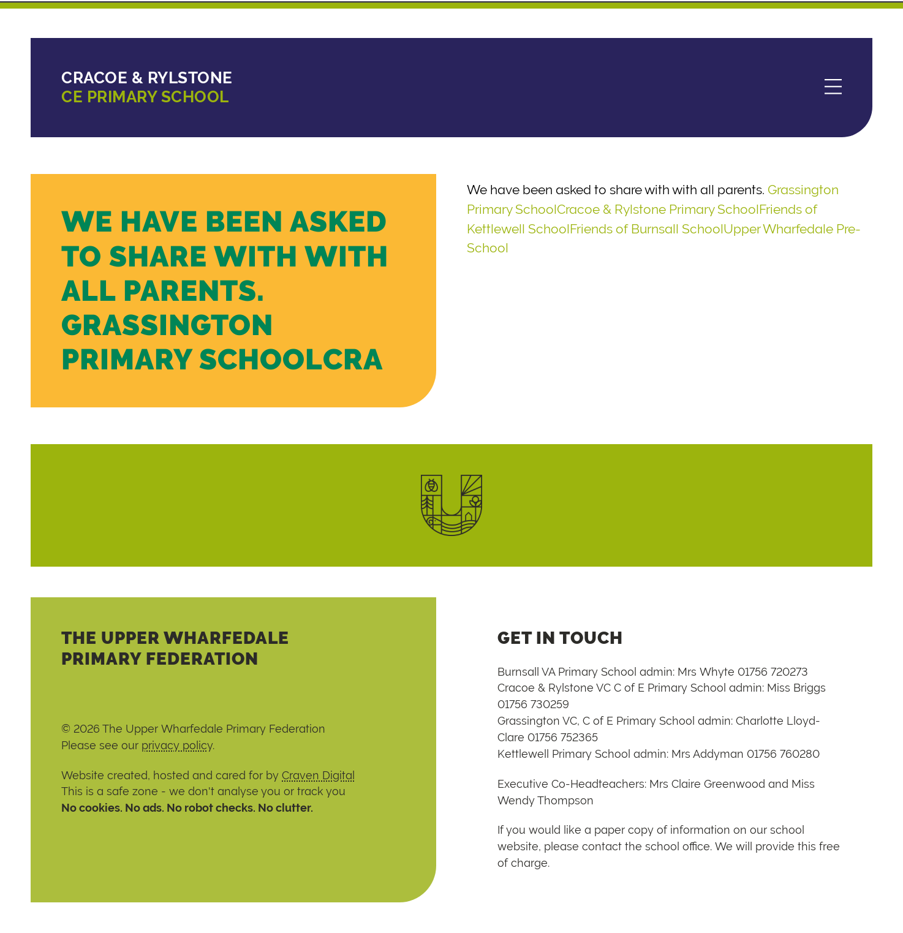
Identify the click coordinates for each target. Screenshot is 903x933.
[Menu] (833, 87)
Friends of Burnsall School (647, 228)
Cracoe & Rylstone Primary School (658, 209)
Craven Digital (318, 775)
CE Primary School (147, 87)
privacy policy (177, 745)
